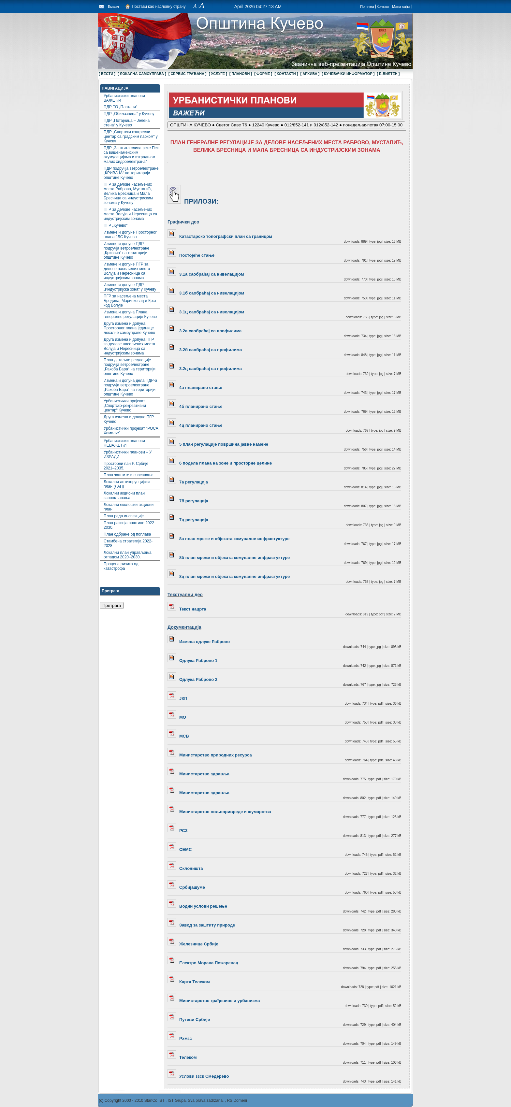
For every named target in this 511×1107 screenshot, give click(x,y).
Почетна (367, 6)
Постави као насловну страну (159, 6)
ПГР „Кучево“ (115, 225)
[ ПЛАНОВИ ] (240, 74)
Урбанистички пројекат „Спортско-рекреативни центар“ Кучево (125, 405)
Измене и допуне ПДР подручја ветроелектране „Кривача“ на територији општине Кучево (126, 250)
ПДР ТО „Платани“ (120, 107)
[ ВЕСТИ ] (107, 74)
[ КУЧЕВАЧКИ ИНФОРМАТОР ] (348, 74)
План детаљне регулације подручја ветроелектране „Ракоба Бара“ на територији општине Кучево (129, 367)
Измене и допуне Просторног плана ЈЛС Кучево (130, 234)
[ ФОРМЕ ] (263, 74)
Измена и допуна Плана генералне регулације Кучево (130, 314)
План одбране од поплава (127, 534)
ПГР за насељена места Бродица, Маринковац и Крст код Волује (130, 301)
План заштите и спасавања (128, 475)
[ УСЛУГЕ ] (218, 74)
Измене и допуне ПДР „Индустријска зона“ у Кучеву (130, 287)
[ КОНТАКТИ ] (286, 74)
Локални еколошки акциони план (128, 506)
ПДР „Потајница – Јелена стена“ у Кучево (127, 122)
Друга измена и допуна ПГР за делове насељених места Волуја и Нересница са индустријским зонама (129, 346)
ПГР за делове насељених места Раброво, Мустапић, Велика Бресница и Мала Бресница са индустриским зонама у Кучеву (128, 193)
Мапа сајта (401, 6)
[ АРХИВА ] (309, 74)
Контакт (383, 6)
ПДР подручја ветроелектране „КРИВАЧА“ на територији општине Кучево (131, 173)
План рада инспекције (124, 516)
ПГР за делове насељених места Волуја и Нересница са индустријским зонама (130, 214)
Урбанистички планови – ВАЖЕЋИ (126, 98)
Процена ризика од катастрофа (121, 566)
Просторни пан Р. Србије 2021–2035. (126, 465)
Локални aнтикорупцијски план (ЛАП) (127, 484)
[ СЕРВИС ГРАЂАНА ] (187, 74)
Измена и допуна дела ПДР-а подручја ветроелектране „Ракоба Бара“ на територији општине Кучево (130, 387)
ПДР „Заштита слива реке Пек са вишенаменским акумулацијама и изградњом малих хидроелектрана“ (131, 155)
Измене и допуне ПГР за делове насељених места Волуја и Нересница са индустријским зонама (127, 271)
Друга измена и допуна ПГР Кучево (129, 419)
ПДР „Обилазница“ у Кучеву (129, 113)
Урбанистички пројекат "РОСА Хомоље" (131, 430)
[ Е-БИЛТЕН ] (388, 74)
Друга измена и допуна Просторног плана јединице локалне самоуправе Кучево (129, 328)
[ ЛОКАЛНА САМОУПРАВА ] (142, 74)
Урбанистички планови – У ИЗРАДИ (128, 454)
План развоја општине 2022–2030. (130, 525)
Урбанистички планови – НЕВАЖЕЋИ (126, 443)
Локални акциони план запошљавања (124, 495)
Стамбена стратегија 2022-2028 (128, 543)
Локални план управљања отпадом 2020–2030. (128, 554)
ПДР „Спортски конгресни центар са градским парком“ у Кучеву (131, 136)
